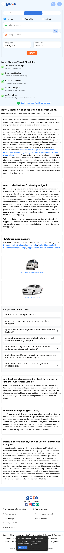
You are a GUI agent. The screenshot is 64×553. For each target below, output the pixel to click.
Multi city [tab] (47, 19)
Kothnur (55, 152)
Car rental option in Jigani (32, 297)
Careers (48, 535)
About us (20, 535)
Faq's (28, 535)
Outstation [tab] (33, 13)
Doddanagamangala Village (26, 152)
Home (5, 535)
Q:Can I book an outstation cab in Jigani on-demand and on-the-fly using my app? (29, 339)
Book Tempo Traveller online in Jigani (32, 272)
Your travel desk (41, 509)
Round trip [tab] (27, 19)
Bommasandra (48, 150)
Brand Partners (41, 519)
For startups (9, 519)
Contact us (37, 535)
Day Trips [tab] (52, 13)
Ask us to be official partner (15, 509)
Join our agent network (44, 514)
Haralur (13, 155)
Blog (12, 535)
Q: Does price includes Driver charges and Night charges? (27, 322)
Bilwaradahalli (9, 152)
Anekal (57, 150)
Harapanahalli (25, 150)
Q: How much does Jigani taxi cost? (21, 314)
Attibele (6, 155)
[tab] (12, 19)
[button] (3, 4)
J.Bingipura (36, 150)
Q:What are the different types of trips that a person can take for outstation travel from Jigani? (30, 356)
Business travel (11, 514)
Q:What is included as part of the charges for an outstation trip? (27, 364)
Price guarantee (11, 522)
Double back (10, 527)
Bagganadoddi (45, 152)
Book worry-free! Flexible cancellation (34, 103)
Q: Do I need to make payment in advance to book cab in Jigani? (30, 330)
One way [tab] (8, 19)
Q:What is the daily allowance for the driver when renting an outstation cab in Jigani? (27, 347)
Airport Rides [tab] (13, 13)
